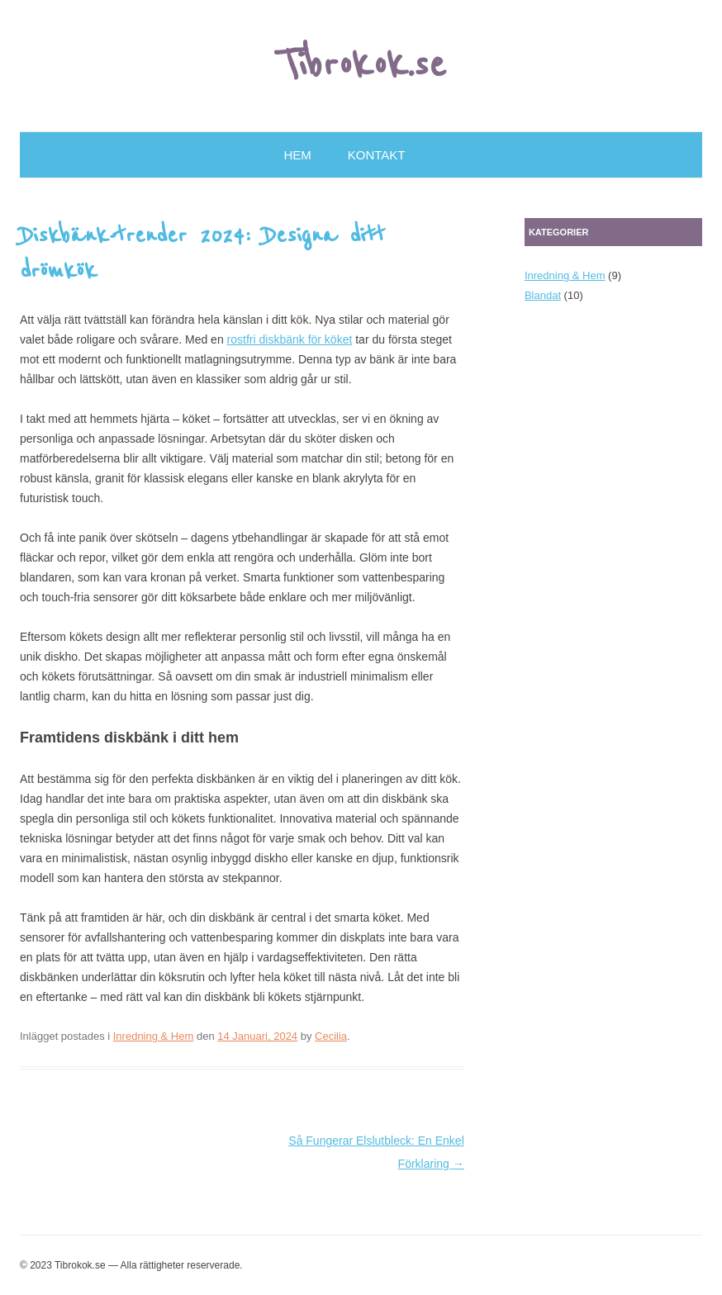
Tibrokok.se (361, 65)
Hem (297, 155)
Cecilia (331, 1036)
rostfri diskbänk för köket (290, 339)
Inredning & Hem (153, 1036)
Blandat (543, 295)
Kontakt (377, 155)
